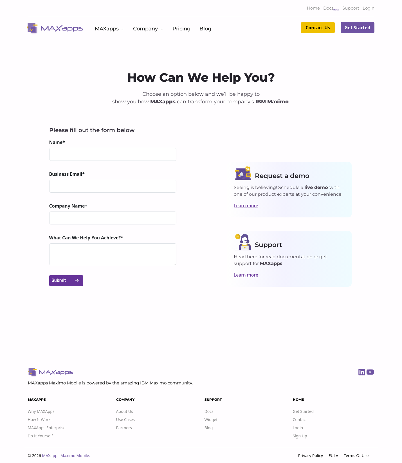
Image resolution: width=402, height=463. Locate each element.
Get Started (357, 28)
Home (313, 8)
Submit (65, 281)
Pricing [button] (181, 29)
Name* (57, 142)
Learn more (246, 205)
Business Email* (67, 174)
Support (350, 8)
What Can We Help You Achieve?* (86, 238)
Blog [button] (205, 29)
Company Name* (68, 206)
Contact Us (318, 28)
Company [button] (148, 29)
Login (368, 8)
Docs (328, 8)
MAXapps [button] (109, 29)
